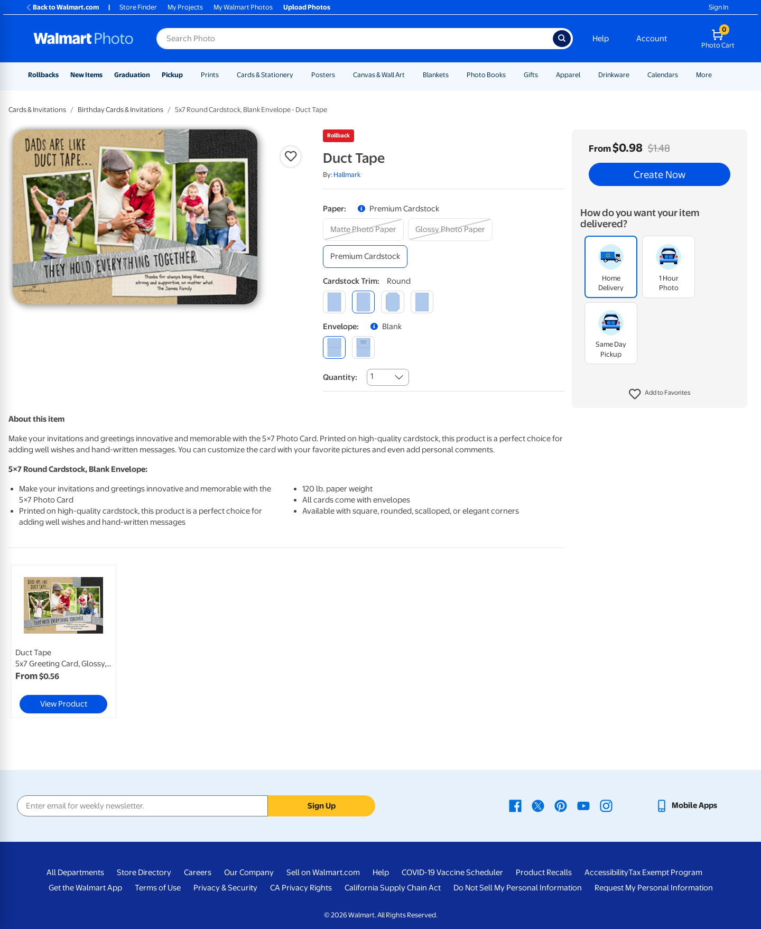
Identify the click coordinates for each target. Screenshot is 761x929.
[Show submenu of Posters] (340, 74)
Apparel (568, 75)
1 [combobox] (371, 376)
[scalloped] (422, 302)
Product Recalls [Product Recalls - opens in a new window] (544, 872)
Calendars (662, 75)
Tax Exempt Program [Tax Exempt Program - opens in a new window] (665, 872)
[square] (334, 302)
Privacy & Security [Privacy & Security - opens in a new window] (225, 888)
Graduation (132, 75)
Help (600, 38)
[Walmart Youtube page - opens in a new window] (583, 805)
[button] (660, 394)
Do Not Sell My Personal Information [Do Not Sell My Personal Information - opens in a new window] (517, 888)
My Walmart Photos (243, 7)
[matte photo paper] (363, 229)
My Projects (185, 7)
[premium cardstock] (365, 256)
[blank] (334, 347)
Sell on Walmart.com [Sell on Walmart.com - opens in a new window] (323, 872)
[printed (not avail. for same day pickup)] (363, 347)
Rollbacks (43, 75)
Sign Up (322, 806)
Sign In (718, 7)
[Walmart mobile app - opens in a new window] (686, 805)
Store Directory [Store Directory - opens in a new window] (144, 872)
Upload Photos (306, 7)
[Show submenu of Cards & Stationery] (298, 74)
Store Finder (138, 7)
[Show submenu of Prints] (223, 74)
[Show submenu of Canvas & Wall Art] (409, 74)
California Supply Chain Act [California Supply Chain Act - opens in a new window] (393, 888)
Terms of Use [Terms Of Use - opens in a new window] (158, 888)
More (704, 75)
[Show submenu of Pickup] (187, 74)
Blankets (436, 75)
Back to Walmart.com (62, 7)
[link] (63, 641)
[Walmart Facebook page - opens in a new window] (515, 805)
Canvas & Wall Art (379, 75)
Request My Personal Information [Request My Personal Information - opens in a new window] (654, 888)
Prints (210, 75)
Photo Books (486, 75)
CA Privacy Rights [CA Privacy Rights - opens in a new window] (301, 888)
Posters (323, 75)
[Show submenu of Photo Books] (510, 74)
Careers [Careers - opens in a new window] (197, 872)
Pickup (172, 75)
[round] (363, 302)
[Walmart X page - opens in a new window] (538, 805)
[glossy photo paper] (450, 229)
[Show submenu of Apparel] (585, 74)
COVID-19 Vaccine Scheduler (452, 872)
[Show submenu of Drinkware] (634, 74)
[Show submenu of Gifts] (543, 74)
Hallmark (346, 175)
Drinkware (613, 75)
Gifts (531, 75)
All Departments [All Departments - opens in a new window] (75, 872)
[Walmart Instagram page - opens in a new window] (606, 805)
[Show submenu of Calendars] (683, 74)
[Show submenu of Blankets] (453, 74)
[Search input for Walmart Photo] (354, 38)
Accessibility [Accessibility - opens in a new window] (606, 872)
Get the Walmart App (85, 888)
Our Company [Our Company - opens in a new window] (249, 872)
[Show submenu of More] (716, 74)
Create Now (659, 174)
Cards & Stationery (265, 75)
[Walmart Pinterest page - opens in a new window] (560, 805)
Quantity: (340, 377)
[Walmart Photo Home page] (83, 38)
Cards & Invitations (37, 110)
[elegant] (392, 302)
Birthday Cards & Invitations (120, 110)
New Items (86, 75)
